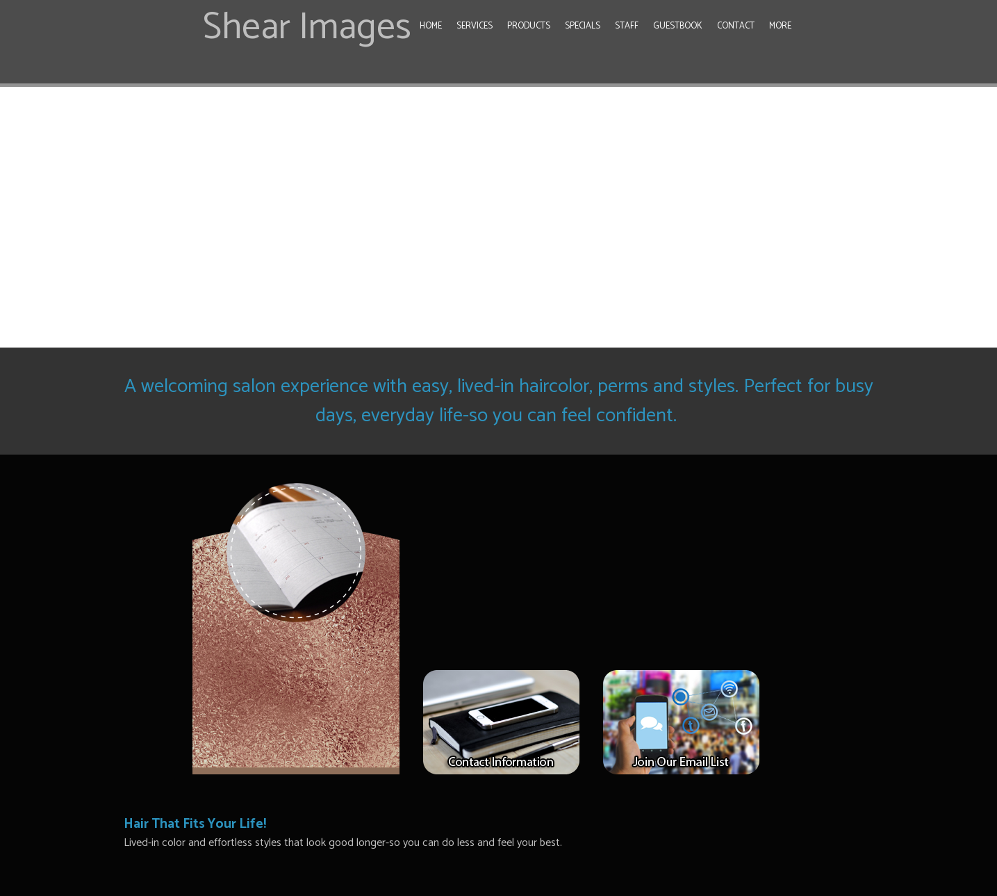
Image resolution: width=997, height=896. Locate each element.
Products (528, 26)
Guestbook (677, 26)
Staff (626, 26)
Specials (582, 26)
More (780, 26)
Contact (736, 26)
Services (474, 26)
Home (431, 26)
